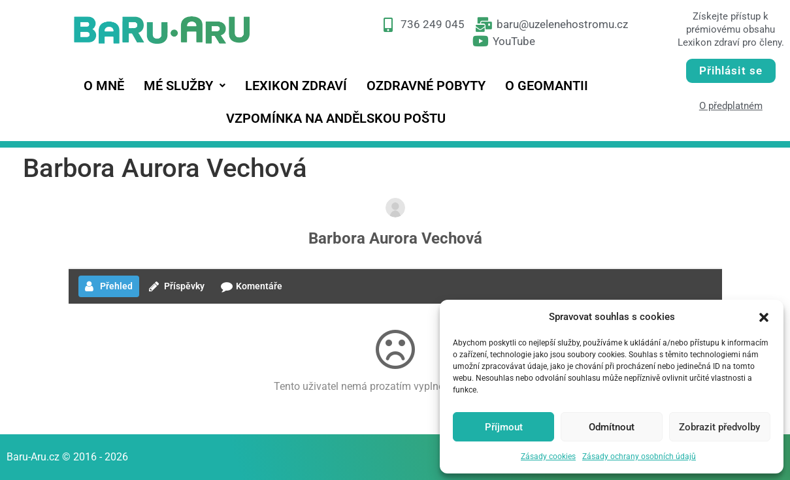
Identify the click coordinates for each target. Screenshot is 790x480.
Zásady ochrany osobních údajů (639, 456)
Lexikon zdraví (296, 85)
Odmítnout (611, 427)
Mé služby (184, 85)
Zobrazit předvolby (719, 427)
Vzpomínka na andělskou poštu (336, 118)
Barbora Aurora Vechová (395, 238)
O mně (104, 85)
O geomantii (546, 85)
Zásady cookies (548, 456)
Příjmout (504, 427)
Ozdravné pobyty (426, 85)
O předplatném (731, 106)
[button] (763, 316)
